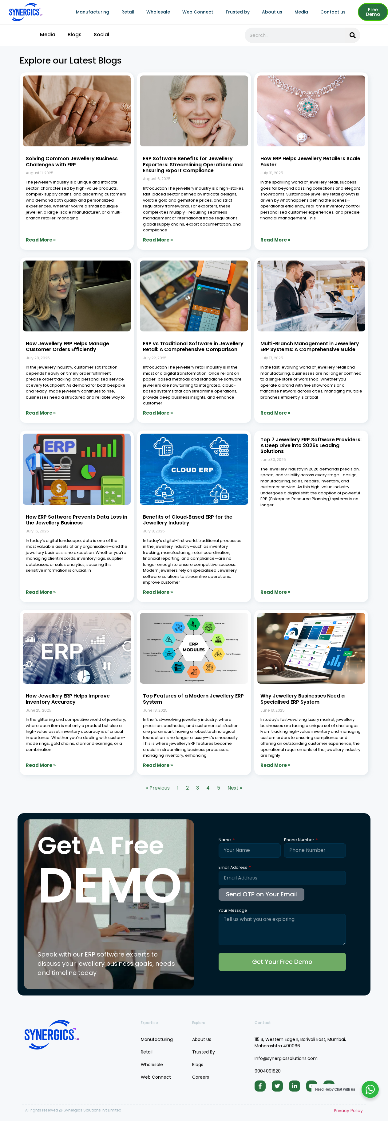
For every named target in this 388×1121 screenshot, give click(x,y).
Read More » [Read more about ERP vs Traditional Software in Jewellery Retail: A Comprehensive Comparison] (158, 413)
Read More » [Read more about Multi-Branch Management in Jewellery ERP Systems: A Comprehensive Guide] (275, 413)
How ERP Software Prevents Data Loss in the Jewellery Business (76, 519)
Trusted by (237, 12)
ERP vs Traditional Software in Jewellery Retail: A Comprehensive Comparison (193, 346)
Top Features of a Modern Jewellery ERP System (193, 698)
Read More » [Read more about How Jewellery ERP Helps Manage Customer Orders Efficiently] (41, 413)
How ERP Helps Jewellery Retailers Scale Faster (310, 161)
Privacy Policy (348, 1111)
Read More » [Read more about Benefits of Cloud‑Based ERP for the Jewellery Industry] (158, 592)
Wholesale (158, 12)
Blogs (74, 34)
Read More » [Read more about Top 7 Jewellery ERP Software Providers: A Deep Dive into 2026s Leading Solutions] (275, 592)
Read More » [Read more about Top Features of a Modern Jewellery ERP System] (158, 765)
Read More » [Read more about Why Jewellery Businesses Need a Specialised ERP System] (275, 765)
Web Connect (197, 12)
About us (272, 12)
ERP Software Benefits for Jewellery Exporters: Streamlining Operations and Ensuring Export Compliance (193, 164)
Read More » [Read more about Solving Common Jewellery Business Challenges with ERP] (41, 240)
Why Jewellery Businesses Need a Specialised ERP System (302, 698)
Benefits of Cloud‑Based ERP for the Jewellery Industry (187, 519)
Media (301, 12)
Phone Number (299, 840)
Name (225, 840)
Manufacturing (92, 12)
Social (101, 34)
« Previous (158, 787)
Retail (127, 12)
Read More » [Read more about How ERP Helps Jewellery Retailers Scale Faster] (275, 240)
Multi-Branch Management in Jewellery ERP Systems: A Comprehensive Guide (309, 346)
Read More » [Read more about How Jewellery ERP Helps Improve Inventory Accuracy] (41, 765)
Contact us (333, 12)
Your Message (233, 910)
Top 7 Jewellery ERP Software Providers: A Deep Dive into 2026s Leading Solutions (311, 445)
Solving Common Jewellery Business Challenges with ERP (72, 161)
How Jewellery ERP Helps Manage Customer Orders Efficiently (67, 346)
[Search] (352, 35)
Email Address (233, 867)
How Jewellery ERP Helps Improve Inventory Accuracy (68, 698)
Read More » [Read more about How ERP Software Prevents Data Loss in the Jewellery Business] (41, 592)
